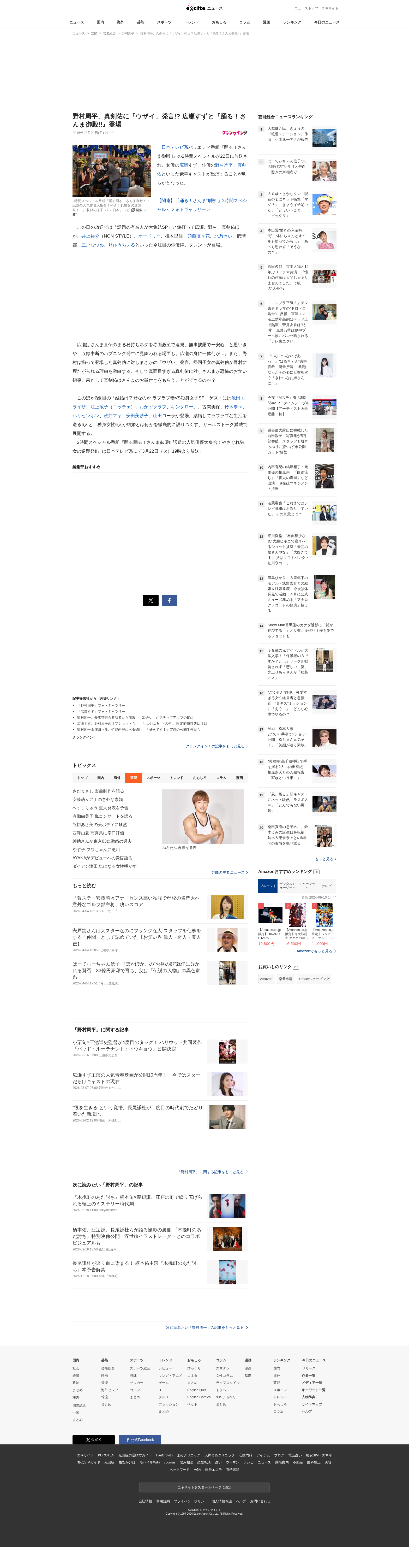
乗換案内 (281, 1462)
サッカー (136, 1383)
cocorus (170, 1462)
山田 (157, 415)
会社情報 (145, 1501)
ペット (192, 1404)
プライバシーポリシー (191, 1501)
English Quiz (196, 1390)
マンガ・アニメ (170, 1376)
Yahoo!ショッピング (314, 1044)
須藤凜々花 (199, 236)
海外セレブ (109, 1390)
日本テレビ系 (174, 147)
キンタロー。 (184, 406)
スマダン (223, 1368)
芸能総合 (108, 1368)
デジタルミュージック (287, 951)
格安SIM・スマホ (319, 1455)
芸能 (140, 22)
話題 (248, 1376)
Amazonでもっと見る (314, 1016)
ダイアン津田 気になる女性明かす (105, 866)
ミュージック (307, 951)
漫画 (266, 22)
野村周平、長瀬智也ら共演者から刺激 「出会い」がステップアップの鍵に (135, 717)
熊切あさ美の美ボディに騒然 (100, 824)
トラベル (223, 1390)
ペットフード (180, 1470)
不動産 (298, 1462)
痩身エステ (213, 1470)
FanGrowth (164, 1455)
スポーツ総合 (140, 1368)
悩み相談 (186, 1462)
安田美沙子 (137, 415)
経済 (76, 1376)
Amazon (266, 1044)
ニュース (76, 22)
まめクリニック (188, 1455)
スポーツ (164, 22)
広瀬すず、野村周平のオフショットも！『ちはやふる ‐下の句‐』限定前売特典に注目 (142, 723)
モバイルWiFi (150, 1462)
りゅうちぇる (121, 245)
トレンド (191, 22)
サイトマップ (312, 1404)
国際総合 (79, 1405)
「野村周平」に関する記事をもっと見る (212, 1172)
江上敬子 (100, 406)
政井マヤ (113, 415)
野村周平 (224, 165)
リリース (309, 1368)
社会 (76, 1368)
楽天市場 (285, 1044)
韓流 (104, 1397)
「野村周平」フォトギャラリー (101, 705)
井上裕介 (90, 236)
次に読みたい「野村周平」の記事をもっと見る (207, 1327)
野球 (133, 1376)
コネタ (192, 1376)
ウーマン (232, 1462)
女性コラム (224, 1376)
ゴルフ (135, 1390)
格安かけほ (127, 1462)
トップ (82, 778)
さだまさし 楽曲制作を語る (98, 791)
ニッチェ (122, 406)
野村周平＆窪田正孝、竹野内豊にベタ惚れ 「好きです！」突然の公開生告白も (138, 729)
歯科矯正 (313, 1462)
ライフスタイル (228, 1383)
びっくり (194, 1368)
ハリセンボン (86, 415)
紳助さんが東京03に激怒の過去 (102, 841)
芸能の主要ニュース (230, 872)
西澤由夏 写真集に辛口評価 (98, 833)
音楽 (104, 1383)
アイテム (263, 1455)
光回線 (109, 1462)
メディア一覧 (312, 1383)
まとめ (78, 1390)
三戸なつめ (92, 245)
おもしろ (219, 22)
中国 (76, 1413)
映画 (104, 1376)
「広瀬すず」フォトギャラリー (101, 711)
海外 (120, 22)
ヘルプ (307, 1411)
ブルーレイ (268, 951)
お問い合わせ (260, 1501)
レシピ (248, 1462)
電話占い (295, 1455)
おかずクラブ (153, 406)
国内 (100, 22)
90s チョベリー (227, 1397)
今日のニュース (327, 22)
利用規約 (163, 1501)
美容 (328, 1462)
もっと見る (325, 924)
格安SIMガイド (88, 1462)
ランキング (292, 22)
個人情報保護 (222, 1501)
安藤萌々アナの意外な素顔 (98, 799)
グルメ (164, 1397)
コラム (244, 22)
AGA (197, 1470)
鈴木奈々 (234, 406)
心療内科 (245, 1455)
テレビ (327, 951)
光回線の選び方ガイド (135, 1455)
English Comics (199, 1397)
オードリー (149, 236)
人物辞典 (308, 1397)
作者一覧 (308, 1376)
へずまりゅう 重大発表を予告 (100, 808)
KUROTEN (106, 1455)
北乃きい (223, 236)
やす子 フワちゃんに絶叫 (96, 849)
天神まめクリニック (219, 1455)
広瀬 (183, 165)
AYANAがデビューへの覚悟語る (103, 858)
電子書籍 (232, 1470)
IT (160, 1390)
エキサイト (330, 8)
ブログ (279, 1455)
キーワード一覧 (314, 1390)
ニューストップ (306, 8)
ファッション (169, 1404)
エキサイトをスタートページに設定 (204, 1487)
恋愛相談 (203, 1462)
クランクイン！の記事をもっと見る (217, 746)
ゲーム (164, 1383)
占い (218, 1462)
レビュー (165, 1368)
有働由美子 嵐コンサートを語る (103, 816)
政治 (76, 1383)
